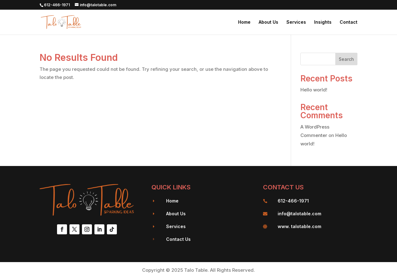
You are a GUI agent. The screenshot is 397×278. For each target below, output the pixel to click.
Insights (323, 22)
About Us (268, 22)
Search (346, 59)
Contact (348, 22)
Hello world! (313, 90)
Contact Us (178, 239)
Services (296, 22)
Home (244, 22)
